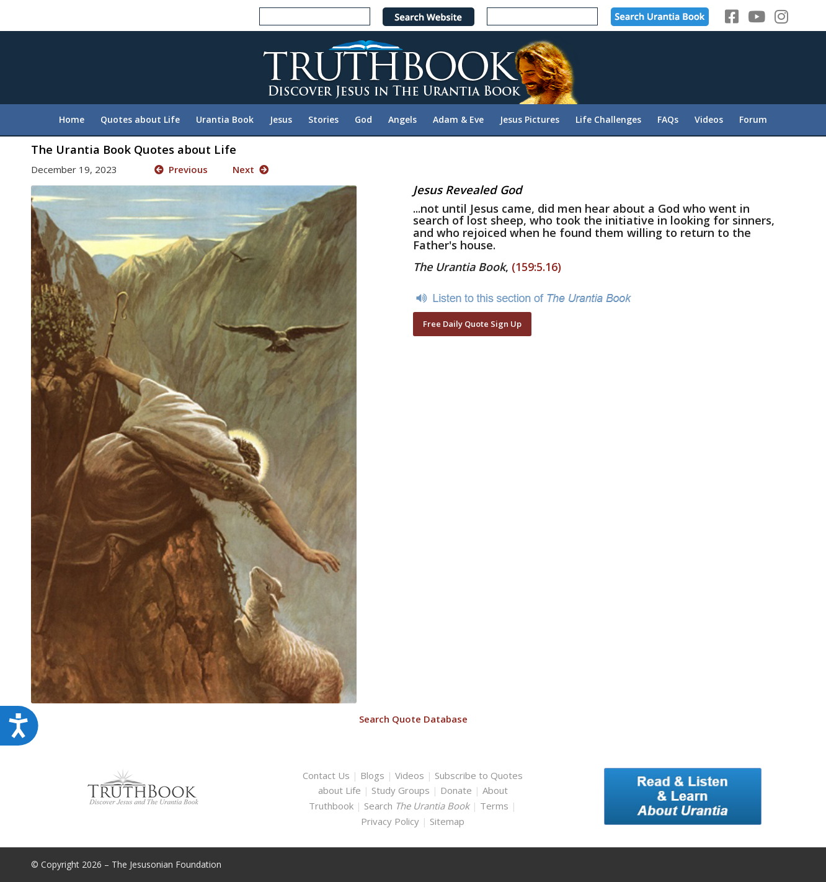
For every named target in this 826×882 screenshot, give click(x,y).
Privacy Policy (390, 821)
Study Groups (401, 790)
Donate (456, 790)
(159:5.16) (536, 266)
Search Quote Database (413, 719)
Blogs (372, 775)
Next (251, 169)
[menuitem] (71, 119)
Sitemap (447, 821)
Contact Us (326, 775)
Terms (494, 806)
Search (418, 806)
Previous (181, 169)
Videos (409, 775)
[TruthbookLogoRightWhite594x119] (413, 67)
